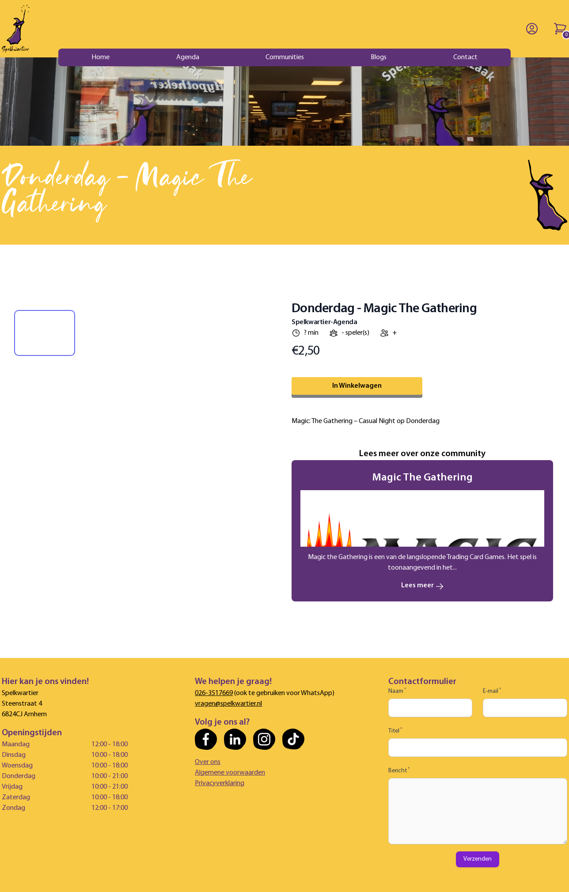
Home (100, 57)
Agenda (187, 57)
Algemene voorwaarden (230, 772)
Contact (465, 57)
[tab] (44, 333)
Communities (285, 57)
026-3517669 (214, 693)
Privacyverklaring (219, 783)
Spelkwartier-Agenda (324, 322)
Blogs (379, 57)
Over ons (207, 762)
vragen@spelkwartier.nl (228, 703)
